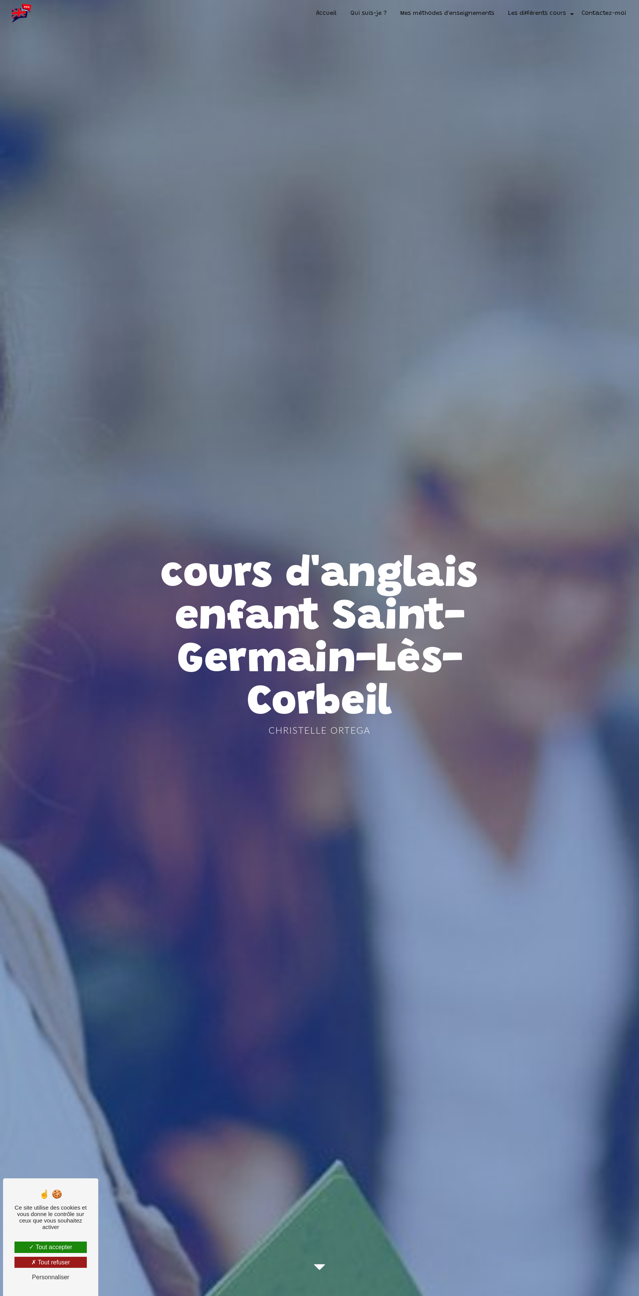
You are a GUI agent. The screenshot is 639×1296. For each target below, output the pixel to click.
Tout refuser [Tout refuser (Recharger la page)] (50, 1262)
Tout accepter (50, 1247)
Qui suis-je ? (368, 13)
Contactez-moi (603, 13)
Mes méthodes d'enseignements (447, 13)
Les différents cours (537, 13)
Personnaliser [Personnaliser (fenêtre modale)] (50, 1277)
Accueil (326, 13)
